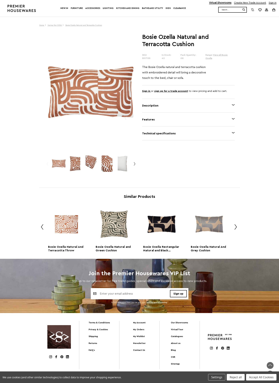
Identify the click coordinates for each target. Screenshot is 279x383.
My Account (139, 323)
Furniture (77, 8)
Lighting (108, 8)
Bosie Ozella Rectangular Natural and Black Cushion (161, 248)
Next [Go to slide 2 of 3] (134, 165)
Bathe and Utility (152, 8)
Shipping (93, 336)
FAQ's (92, 350)
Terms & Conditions (99, 323)
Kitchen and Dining (127, 8)
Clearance (179, 8)
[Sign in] (266, 9)
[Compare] (253, 10)
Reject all (236, 377)
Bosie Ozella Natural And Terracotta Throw (65, 248)
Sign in (272, 3)
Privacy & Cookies (98, 329)
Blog (173, 350)
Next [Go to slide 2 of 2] (234, 227)
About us (175, 343)
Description (150, 105)
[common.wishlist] (259, 9)
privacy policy (160, 303)
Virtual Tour (177, 329)
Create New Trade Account (250, 3)
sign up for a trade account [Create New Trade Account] (171, 91)
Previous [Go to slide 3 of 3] (47, 165)
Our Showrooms (179, 323)
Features (148, 119)
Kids (168, 8)
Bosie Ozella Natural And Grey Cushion (208, 248)
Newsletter (139, 343)
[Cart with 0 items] (273, 9)
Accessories (92, 8)
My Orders (138, 329)
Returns (93, 343)
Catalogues (177, 336)
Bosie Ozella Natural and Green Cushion (113, 248)
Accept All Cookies (261, 377)
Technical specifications (159, 133)
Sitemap (175, 364)
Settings (216, 377)
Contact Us (139, 350)
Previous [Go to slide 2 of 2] (40, 227)
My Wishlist (139, 336)
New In (64, 8)
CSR (173, 357)
